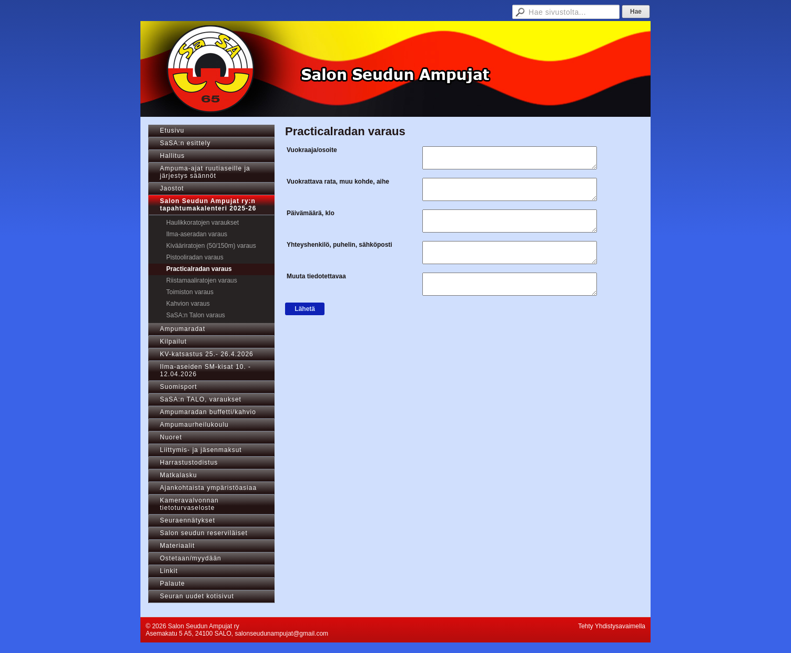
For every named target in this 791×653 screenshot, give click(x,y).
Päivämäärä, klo (310, 213)
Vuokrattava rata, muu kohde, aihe (338, 181)
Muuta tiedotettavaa (316, 276)
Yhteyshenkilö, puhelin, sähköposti (339, 244)
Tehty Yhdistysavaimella (611, 626)
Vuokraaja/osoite (312, 150)
